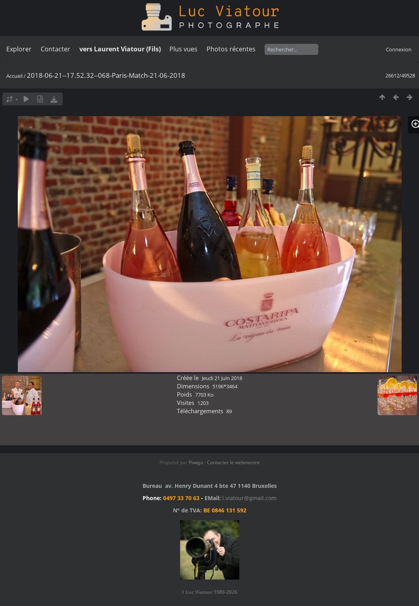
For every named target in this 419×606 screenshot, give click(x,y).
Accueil (14, 75)
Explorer (19, 49)
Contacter (55, 49)
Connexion (398, 49)
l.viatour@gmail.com (249, 498)
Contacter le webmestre (233, 462)
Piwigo (196, 462)
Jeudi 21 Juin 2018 (222, 378)
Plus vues (183, 49)
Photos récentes (231, 49)
